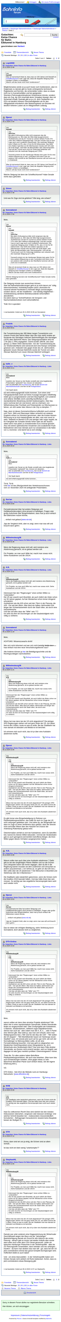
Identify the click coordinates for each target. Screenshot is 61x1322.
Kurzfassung (26, 385)
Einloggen (33, 2)
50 (22, 55)
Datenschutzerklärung (30, 1315)
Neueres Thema (10, 1288)
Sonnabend (11, 210)
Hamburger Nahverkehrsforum (44, 28)
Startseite (5, 28)
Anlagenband (36, 386)
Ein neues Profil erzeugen (51, 2)
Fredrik (9, 324)
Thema (4, 30)
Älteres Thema (26, 1288)
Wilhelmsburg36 (13, 537)
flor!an (9, 499)
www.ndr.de (26, 520)
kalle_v (9, 364)
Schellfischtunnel (12, 78)
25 (19, 55)
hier (8, 486)
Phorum (19, 1318)
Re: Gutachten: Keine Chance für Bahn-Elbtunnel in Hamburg (24, 66)
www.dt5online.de (21, 1074)
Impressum (15, 1315)
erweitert (56, 37)
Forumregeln (45, 1315)
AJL (8, 567)
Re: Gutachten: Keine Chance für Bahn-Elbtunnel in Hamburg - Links (27, 366)
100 (25, 55)
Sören (8, 188)
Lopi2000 (10, 63)
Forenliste (7, 52)
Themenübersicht (22, 52)
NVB (8, 1086)
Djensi (9, 117)
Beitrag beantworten (33, 109)
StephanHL (11, 1159)
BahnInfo (49, 1318)
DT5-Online (11, 941)
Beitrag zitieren (50, 109)
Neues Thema (39, 52)
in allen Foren (33, 55)
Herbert (21, 46)
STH (8, 1132)
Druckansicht (31, 1293)
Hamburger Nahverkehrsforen (20, 28)
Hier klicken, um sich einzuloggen (16, 1306)
